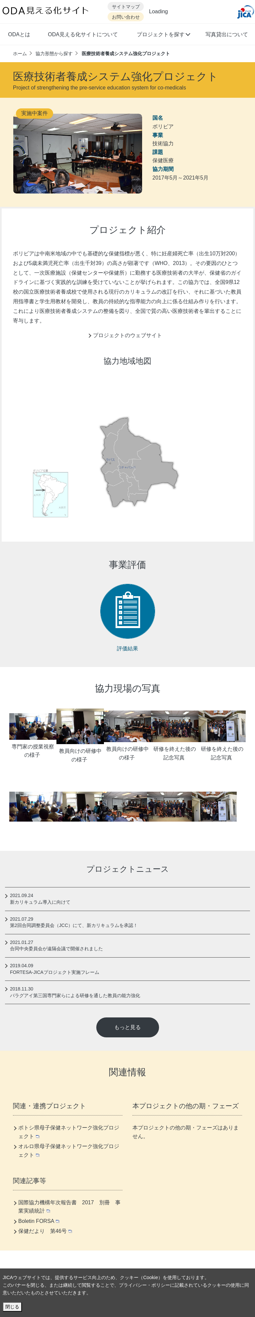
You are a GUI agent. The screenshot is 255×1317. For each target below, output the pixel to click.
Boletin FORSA (38, 1221)
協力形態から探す (54, 53)
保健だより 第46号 (45, 1231)
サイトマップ (126, 6)
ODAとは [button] (19, 34)
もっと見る (127, 1027)
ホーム (20, 53)
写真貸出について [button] (227, 34)
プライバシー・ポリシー (144, 1285)
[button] (163, 35)
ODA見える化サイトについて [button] (83, 34)
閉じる (12, 1306)
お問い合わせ (126, 17)
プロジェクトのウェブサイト (127, 335)
